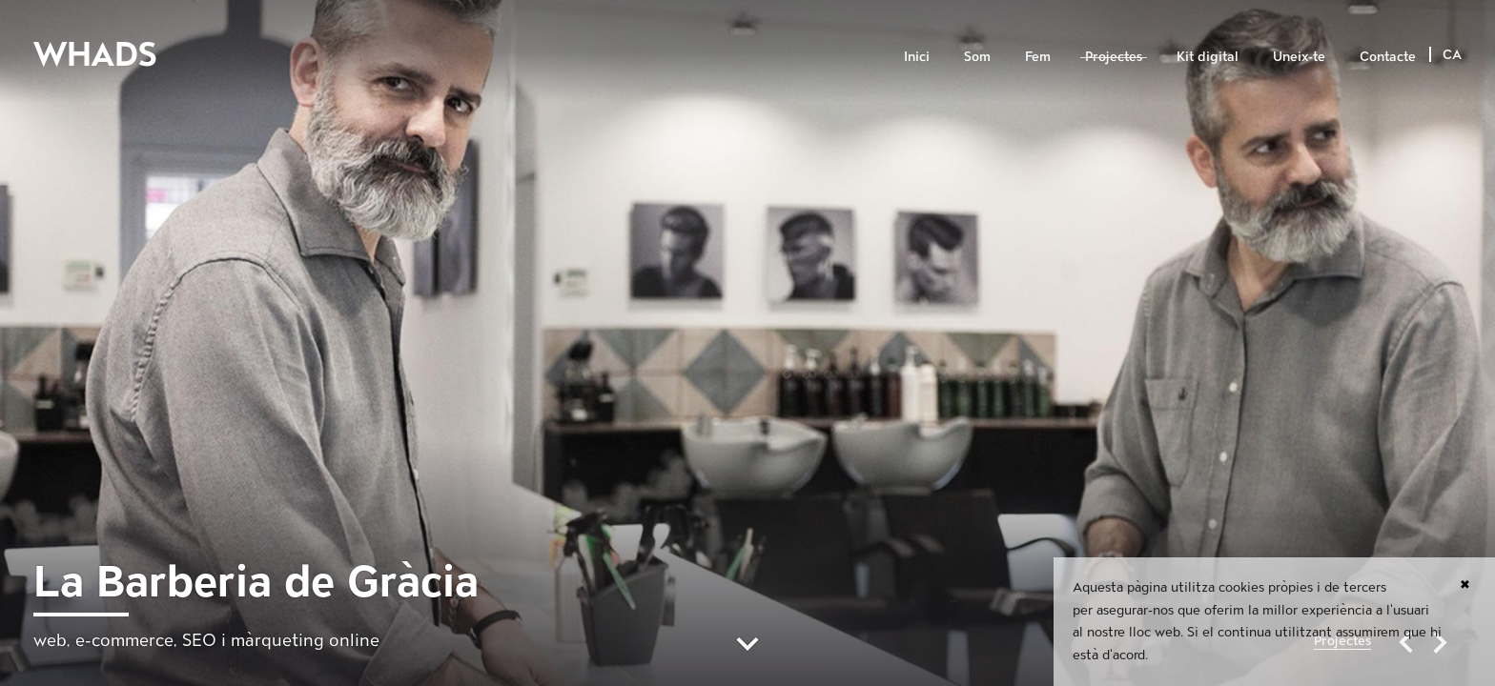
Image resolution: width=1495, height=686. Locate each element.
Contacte (1388, 56)
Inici (917, 56)
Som (977, 56)
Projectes (1113, 56)
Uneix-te (1299, 56)
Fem (1038, 56)
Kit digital (1208, 56)
